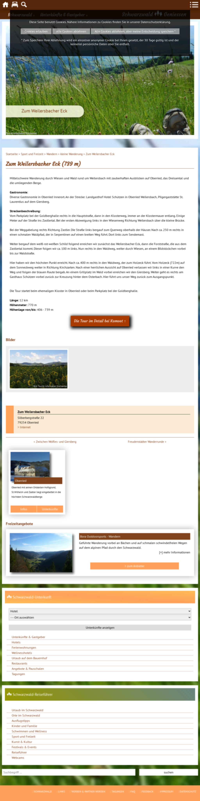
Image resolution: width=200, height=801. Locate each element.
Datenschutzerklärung (155, 22)
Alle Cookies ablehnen (71, 31)
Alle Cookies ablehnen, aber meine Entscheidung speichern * (135, 31)
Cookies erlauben (36, 31)
